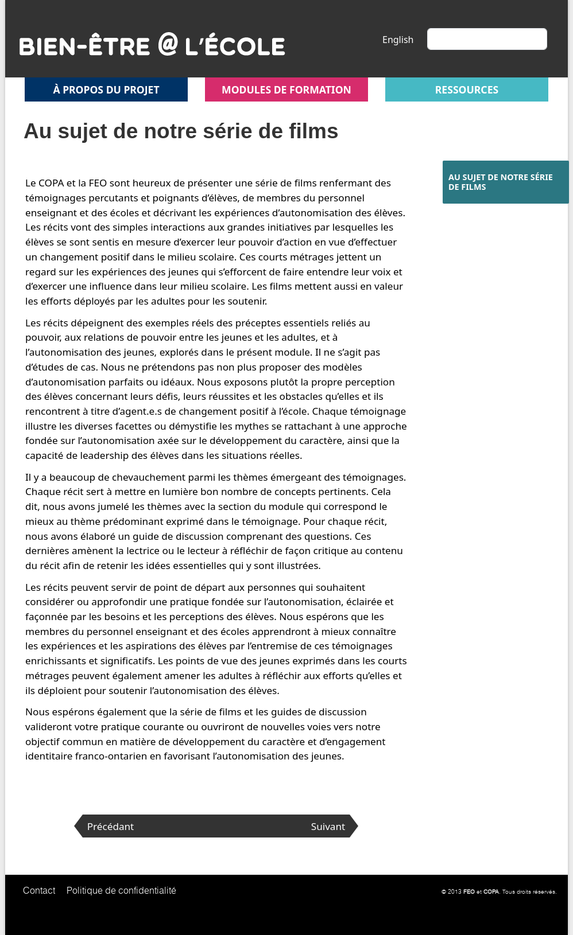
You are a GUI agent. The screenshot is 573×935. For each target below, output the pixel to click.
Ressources (466, 89)
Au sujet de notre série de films (500, 182)
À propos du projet (106, 89)
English (397, 39)
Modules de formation (286, 89)
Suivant (328, 826)
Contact (39, 890)
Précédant (110, 826)
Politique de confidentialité (121, 890)
